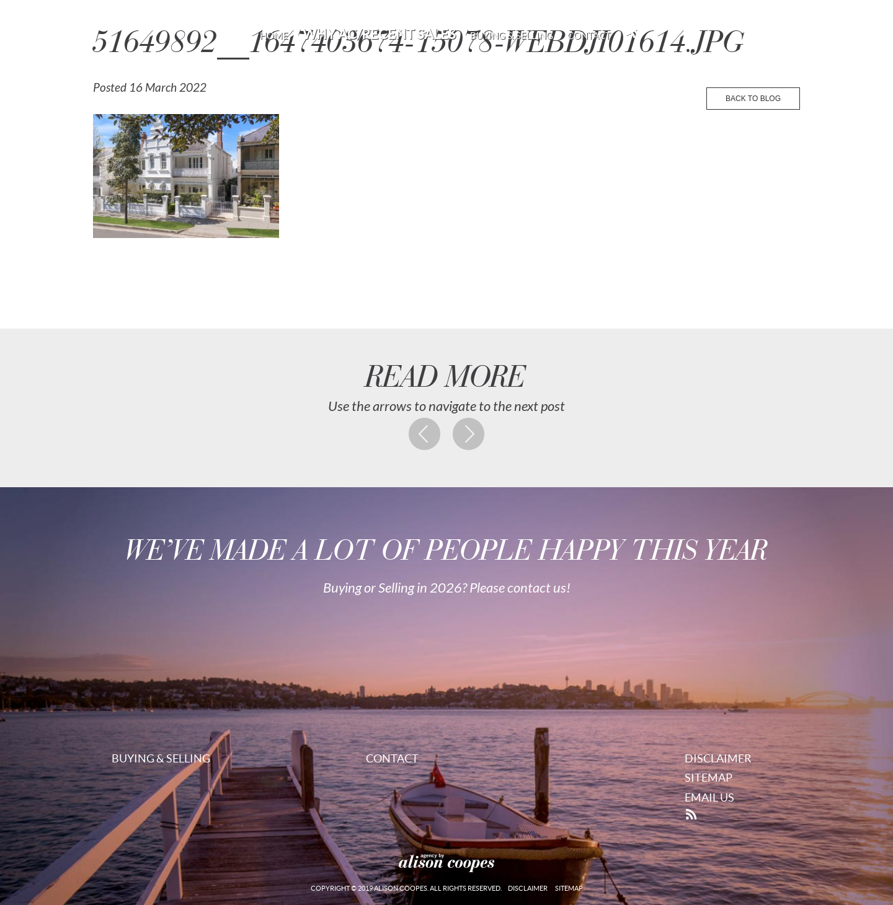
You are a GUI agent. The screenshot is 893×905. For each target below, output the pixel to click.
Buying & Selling (511, 35)
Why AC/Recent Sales (379, 34)
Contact (589, 35)
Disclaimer (718, 758)
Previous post (425, 434)
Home (274, 35)
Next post (469, 434)
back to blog (753, 98)
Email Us (709, 797)
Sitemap (708, 777)
